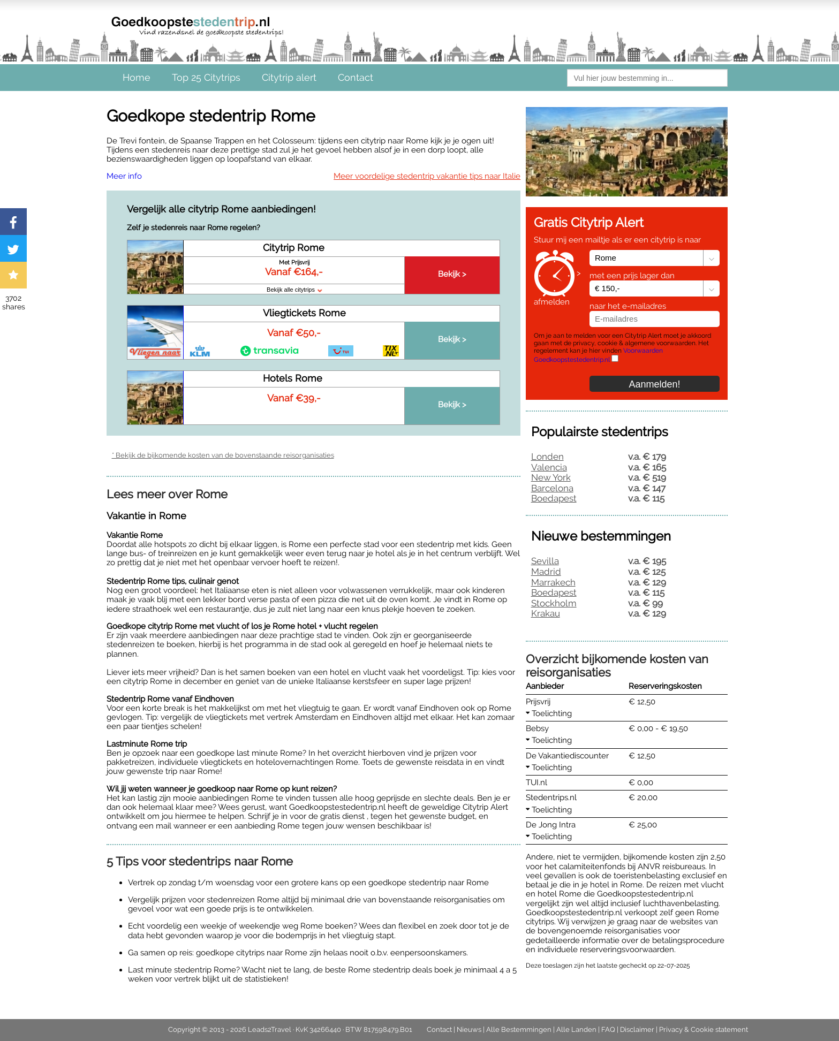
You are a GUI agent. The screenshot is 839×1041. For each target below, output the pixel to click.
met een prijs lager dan (632, 275)
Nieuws (469, 1029)
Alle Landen (576, 1029)
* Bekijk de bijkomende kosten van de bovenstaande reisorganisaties (223, 455)
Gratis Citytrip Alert (589, 222)
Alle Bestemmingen (518, 1029)
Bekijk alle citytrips (294, 289)
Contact (355, 77)
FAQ (608, 1029)
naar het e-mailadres (627, 306)
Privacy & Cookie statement (703, 1029)
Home (136, 77)
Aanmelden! (654, 384)
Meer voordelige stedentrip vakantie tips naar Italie (427, 176)
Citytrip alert (289, 77)
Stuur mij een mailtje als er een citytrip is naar (617, 240)
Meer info (124, 176)
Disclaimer (637, 1029)
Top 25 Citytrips (206, 77)
